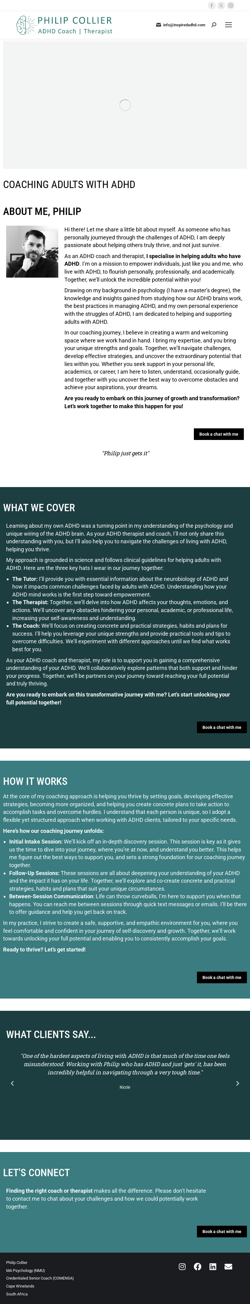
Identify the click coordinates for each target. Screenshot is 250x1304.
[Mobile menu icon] (228, 25)
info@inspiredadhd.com (180, 24)
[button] (12, 1084)
